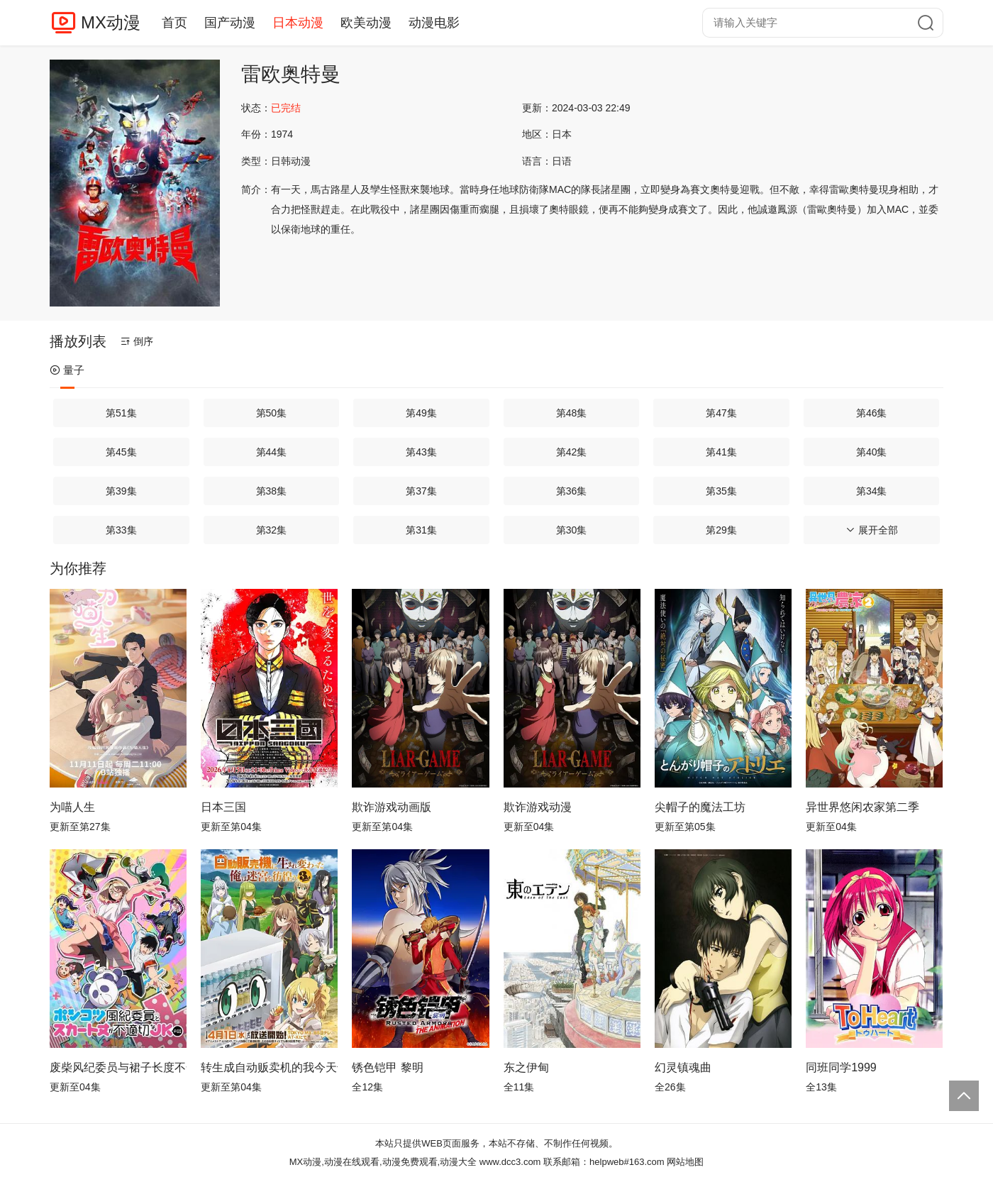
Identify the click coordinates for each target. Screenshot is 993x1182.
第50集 (271, 413)
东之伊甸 (526, 1067)
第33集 (121, 530)
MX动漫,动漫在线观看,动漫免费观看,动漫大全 (383, 1161)
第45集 (121, 452)
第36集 (571, 491)
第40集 (871, 452)
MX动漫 (110, 22)
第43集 (421, 452)
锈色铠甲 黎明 (387, 1067)
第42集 (571, 452)
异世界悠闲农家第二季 (862, 807)
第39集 (121, 491)
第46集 (871, 413)
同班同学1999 (841, 1067)
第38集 (271, 491)
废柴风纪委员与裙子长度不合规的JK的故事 (118, 1067)
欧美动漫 (366, 23)
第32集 (271, 530)
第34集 (871, 491)
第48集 (571, 413)
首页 (174, 23)
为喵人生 (72, 807)
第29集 (721, 530)
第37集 (421, 491)
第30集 (571, 530)
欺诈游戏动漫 (538, 807)
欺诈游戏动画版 (391, 807)
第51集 (121, 413)
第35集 (721, 491)
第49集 (421, 413)
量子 (67, 370)
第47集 (721, 413)
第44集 (271, 452)
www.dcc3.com (510, 1161)
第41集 (721, 452)
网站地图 (685, 1161)
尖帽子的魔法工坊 (700, 807)
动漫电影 (434, 23)
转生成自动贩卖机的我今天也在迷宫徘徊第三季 (269, 1067)
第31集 (421, 530)
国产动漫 (229, 23)
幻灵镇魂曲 (683, 1067)
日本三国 (223, 807)
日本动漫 (297, 23)
